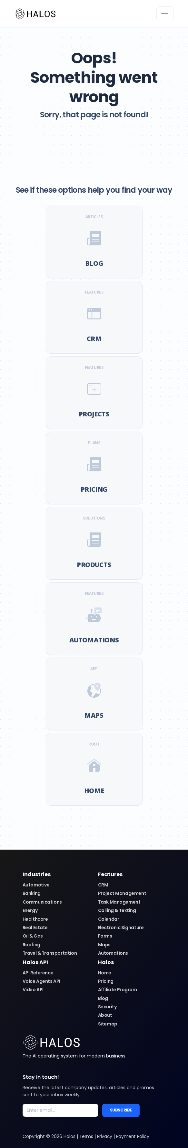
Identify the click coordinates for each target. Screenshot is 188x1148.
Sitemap (107, 1024)
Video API (33, 989)
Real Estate (35, 927)
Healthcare (35, 919)
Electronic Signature (121, 927)
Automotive (36, 885)
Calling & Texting (117, 910)
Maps (104, 944)
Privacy (104, 1136)
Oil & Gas (33, 936)
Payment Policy (132, 1136)
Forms (105, 936)
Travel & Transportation (50, 953)
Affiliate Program (117, 989)
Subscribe (121, 1110)
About (105, 1015)
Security (107, 1006)
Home (104, 973)
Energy (30, 910)
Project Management (122, 893)
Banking (32, 893)
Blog (103, 998)
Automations (113, 953)
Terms (86, 1136)
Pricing (106, 981)
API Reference (38, 973)
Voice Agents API (42, 981)
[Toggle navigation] (164, 13)
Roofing (31, 944)
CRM (103, 885)
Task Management (119, 902)
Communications (42, 902)
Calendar (108, 919)
